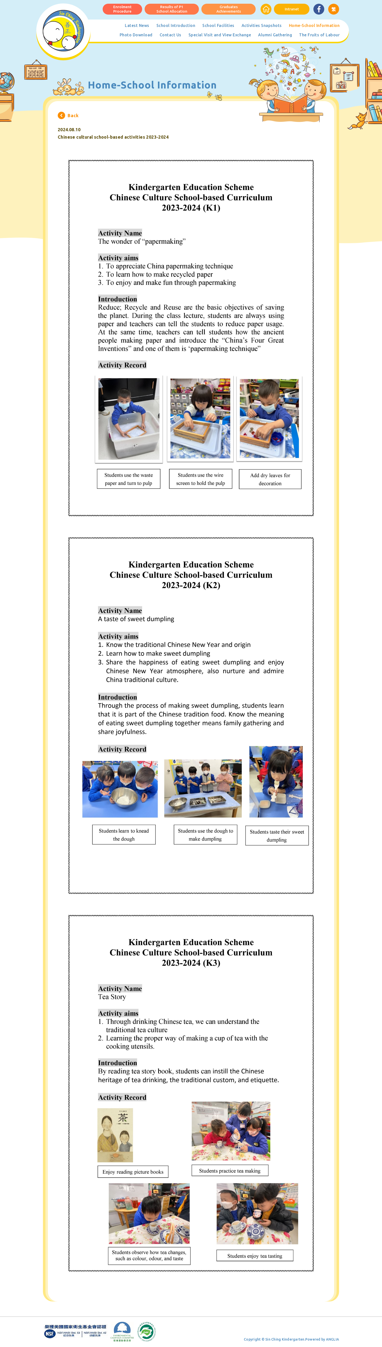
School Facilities (218, 25)
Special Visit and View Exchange (220, 35)
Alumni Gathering (275, 35)
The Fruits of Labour (319, 35)
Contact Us (170, 35)
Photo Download (136, 35)
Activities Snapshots (262, 25)
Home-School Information (314, 25)
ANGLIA (332, 1339)
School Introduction (175, 25)
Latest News (137, 25)
